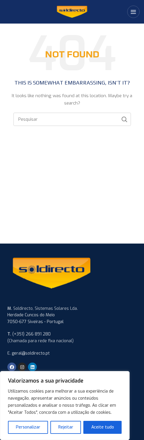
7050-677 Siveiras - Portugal (35, 322)
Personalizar (28, 427)
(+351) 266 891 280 (31, 334)
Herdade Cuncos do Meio (31, 315)
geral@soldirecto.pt (31, 353)
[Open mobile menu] (133, 12)
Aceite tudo (102, 427)
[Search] (72, 119)
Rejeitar (65, 427)
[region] (65, 405)
